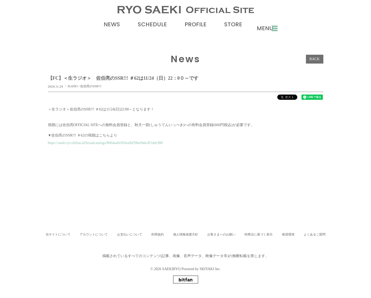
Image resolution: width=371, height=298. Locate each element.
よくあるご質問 (314, 234)
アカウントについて (94, 234)
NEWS (107, 36)
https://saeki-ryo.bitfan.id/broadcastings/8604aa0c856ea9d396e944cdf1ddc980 (105, 154)
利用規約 (157, 234)
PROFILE (191, 36)
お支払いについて (129, 234)
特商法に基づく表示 (258, 234)
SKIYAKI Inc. (210, 269)
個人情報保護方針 (185, 234)
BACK (315, 70)
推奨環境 (288, 234)
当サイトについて (58, 234)
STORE (229, 36)
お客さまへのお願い (221, 234)
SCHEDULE (147, 36)
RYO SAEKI (185, 15)
